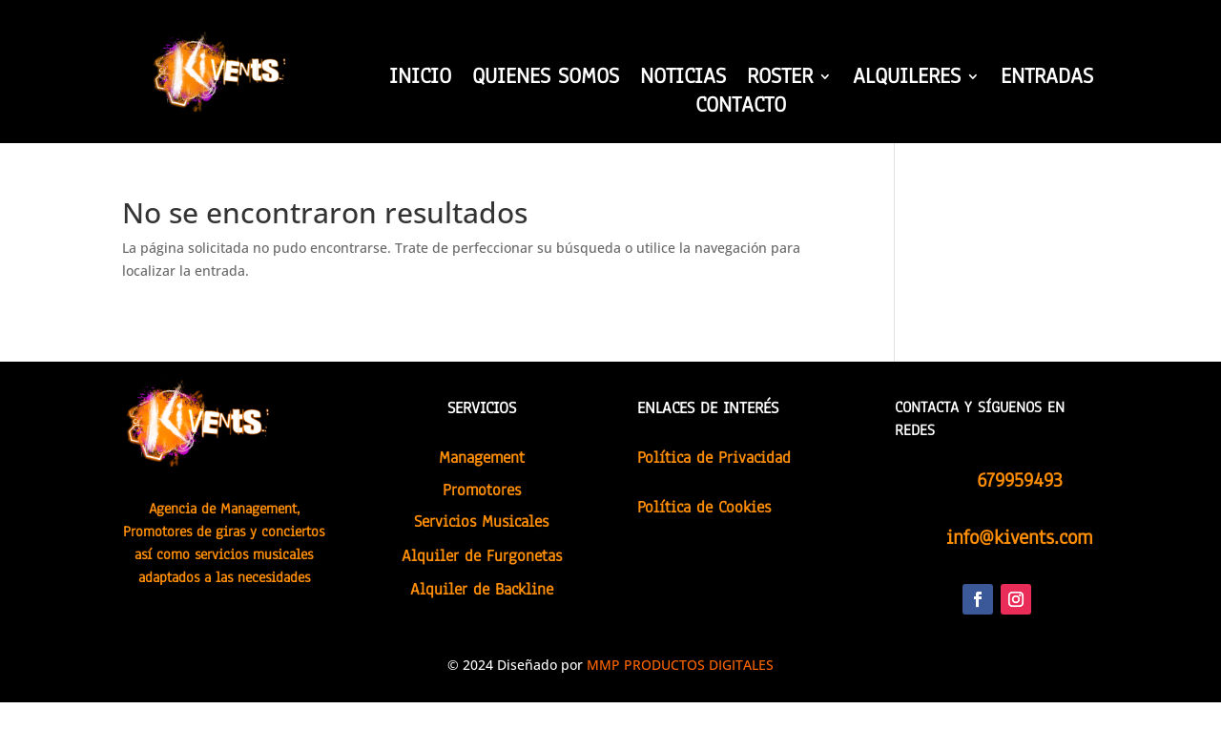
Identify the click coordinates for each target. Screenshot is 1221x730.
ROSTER (780, 80)
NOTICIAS (683, 80)
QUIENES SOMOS (545, 80)
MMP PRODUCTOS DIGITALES (680, 665)
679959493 (1020, 480)
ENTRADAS (1047, 80)
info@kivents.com (1019, 537)
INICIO (420, 80)
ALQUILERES (907, 80)
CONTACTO (740, 108)
